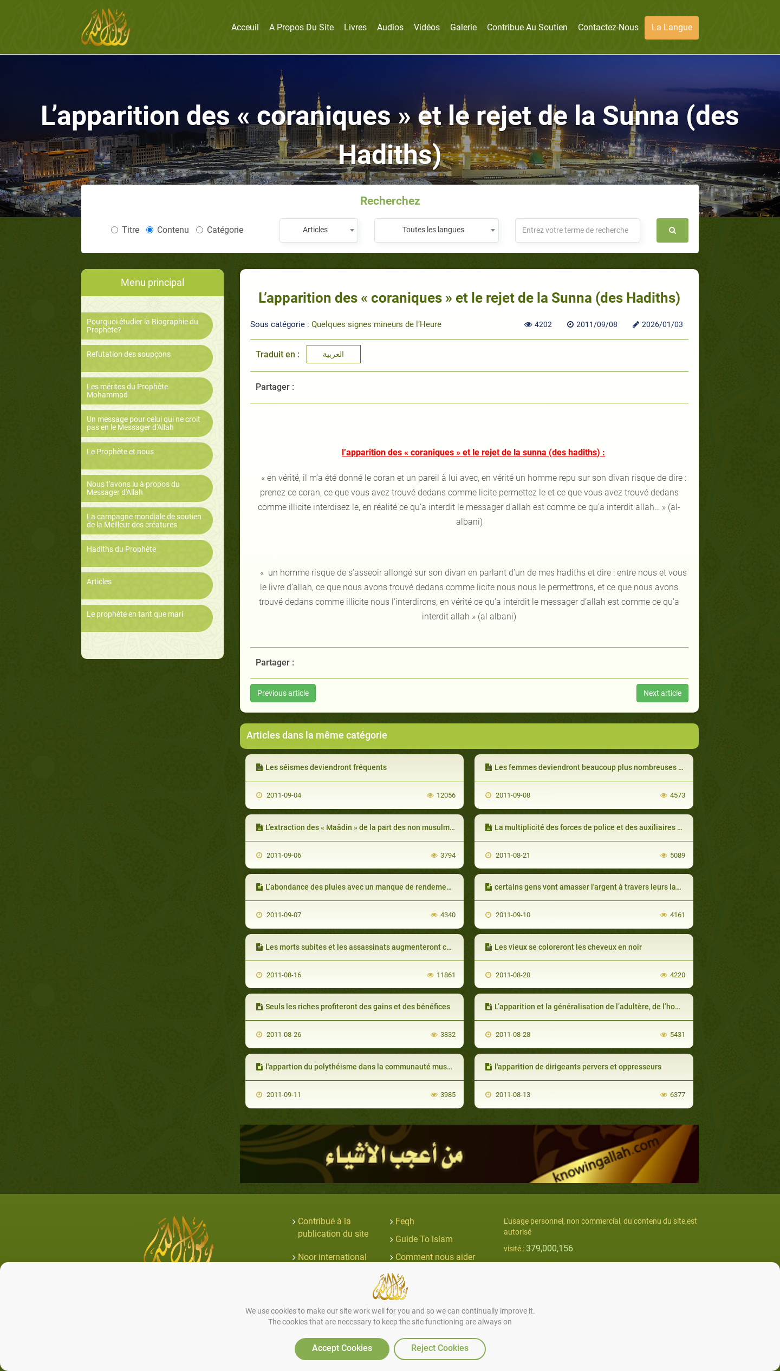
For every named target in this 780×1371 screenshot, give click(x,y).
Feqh (404, 1221)
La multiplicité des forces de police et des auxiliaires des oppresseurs (609, 827)
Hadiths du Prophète (121, 549)
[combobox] (319, 230)
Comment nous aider (435, 1257)
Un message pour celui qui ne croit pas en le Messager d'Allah (143, 423)
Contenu (167, 230)
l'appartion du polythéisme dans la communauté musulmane (364, 1066)
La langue (672, 27)
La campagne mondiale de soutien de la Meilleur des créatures (144, 521)
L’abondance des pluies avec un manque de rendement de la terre (373, 887)
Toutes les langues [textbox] (433, 229)
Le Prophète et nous (120, 452)
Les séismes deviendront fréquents (321, 767)
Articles (99, 582)
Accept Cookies (342, 1348)
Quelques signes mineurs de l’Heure (376, 324)
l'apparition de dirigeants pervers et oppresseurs (573, 1066)
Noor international (332, 1257)
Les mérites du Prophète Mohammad (127, 391)
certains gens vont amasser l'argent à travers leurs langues (591, 887)
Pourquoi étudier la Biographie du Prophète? (142, 326)
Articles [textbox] (315, 229)
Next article (662, 693)
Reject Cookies (440, 1348)
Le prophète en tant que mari (135, 614)
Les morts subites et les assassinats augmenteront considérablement (380, 947)
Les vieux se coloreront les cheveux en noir (563, 947)
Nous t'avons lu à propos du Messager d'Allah (133, 488)
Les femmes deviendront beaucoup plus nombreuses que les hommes (609, 767)
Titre (125, 230)
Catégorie (219, 230)
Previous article (283, 693)
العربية (333, 354)
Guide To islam (424, 1239)
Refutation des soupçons (129, 354)
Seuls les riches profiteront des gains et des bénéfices (353, 1006)
